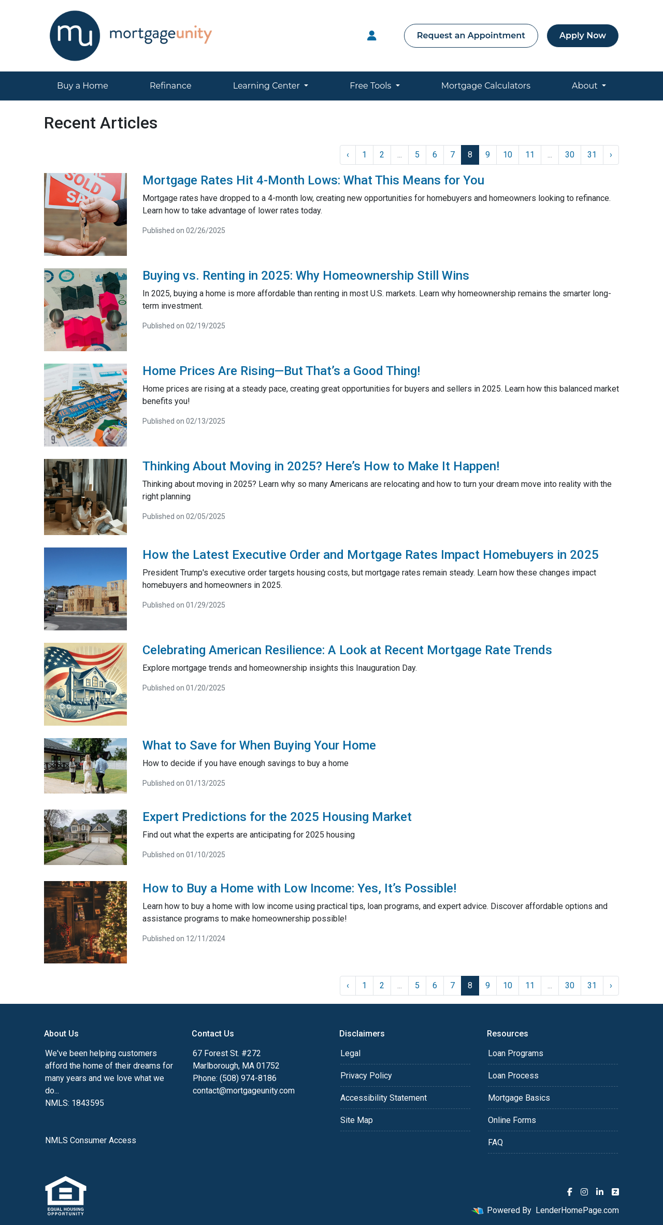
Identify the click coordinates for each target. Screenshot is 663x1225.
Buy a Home (82, 86)
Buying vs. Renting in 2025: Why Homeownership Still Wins (305, 275)
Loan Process (513, 1075)
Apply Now (582, 35)
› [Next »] (611, 155)
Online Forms (512, 1120)
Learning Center (267, 86)
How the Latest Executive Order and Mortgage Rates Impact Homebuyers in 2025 (370, 554)
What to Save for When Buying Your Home (259, 745)
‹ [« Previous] (348, 155)
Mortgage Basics (519, 1098)
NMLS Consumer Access (90, 1140)
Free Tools (371, 86)
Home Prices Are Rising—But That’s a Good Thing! (281, 371)
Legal (350, 1053)
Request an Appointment (471, 35)
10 (507, 155)
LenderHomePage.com (577, 1210)
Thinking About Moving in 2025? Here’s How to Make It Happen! (320, 466)
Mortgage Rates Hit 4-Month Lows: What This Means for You (313, 180)
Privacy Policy (366, 1075)
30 (569, 155)
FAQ (495, 1142)
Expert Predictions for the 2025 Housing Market (277, 817)
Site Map (356, 1120)
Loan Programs (515, 1053)
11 (530, 155)
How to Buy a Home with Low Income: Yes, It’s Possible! (299, 888)
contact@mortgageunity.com (244, 1091)
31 (592, 155)
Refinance (171, 86)
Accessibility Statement (383, 1098)
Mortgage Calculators (485, 86)
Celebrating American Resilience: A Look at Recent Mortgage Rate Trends (347, 650)
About (586, 86)
